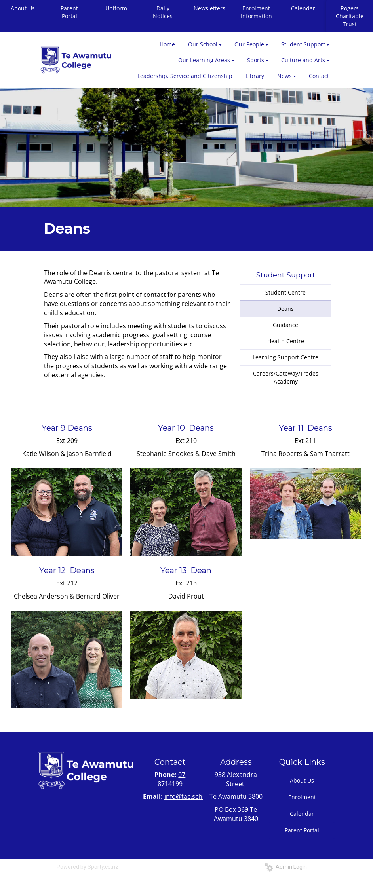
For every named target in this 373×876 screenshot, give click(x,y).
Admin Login (286, 867)
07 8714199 (172, 779)
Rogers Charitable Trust (349, 16)
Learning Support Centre (285, 357)
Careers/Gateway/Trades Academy (285, 377)
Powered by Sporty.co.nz (87, 867)
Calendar (303, 8)
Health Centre (285, 341)
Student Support (285, 275)
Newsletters (209, 8)
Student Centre (285, 292)
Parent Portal (69, 12)
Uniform (116, 8)
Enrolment (302, 797)
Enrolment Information (256, 12)
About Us (302, 780)
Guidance (285, 325)
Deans (285, 308)
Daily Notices (163, 12)
